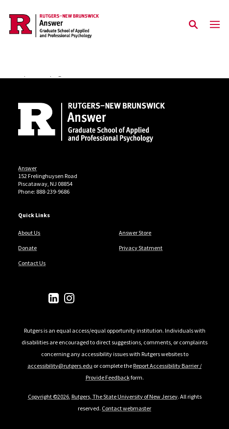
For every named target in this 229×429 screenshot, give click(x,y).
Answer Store (135, 232)
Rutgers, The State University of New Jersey (124, 396)
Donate (27, 247)
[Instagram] (69, 298)
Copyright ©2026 (48, 396)
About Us (29, 232)
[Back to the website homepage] (54, 26)
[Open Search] (193, 25)
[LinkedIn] (53, 298)
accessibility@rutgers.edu (59, 365)
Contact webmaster (126, 408)
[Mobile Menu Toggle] (215, 25)
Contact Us (32, 263)
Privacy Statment (140, 247)
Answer (27, 168)
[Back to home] (84, 124)
